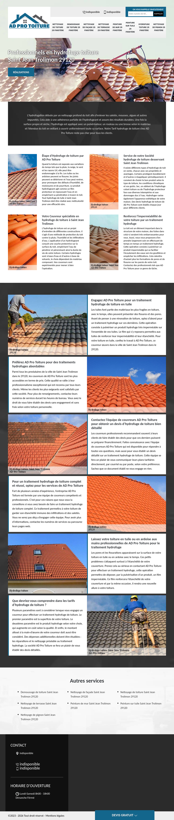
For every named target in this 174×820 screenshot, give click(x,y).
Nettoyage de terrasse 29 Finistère (104, 27)
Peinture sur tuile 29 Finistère (130, 27)
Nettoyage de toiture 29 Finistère (58, 27)
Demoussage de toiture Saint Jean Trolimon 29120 (39, 694)
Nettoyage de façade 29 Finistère (89, 27)
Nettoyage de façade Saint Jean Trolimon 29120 (88, 694)
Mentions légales (55, 815)
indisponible (91, 12)
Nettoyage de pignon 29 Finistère (158, 27)
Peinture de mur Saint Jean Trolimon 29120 (90, 706)
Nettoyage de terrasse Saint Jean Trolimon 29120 (39, 706)
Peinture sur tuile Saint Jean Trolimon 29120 (140, 706)
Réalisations (21, 72)
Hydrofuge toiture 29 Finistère (144, 27)
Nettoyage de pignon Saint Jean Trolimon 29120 (38, 717)
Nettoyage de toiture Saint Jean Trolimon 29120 (137, 694)
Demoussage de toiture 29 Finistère (73, 27)
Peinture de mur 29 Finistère (117, 27)
